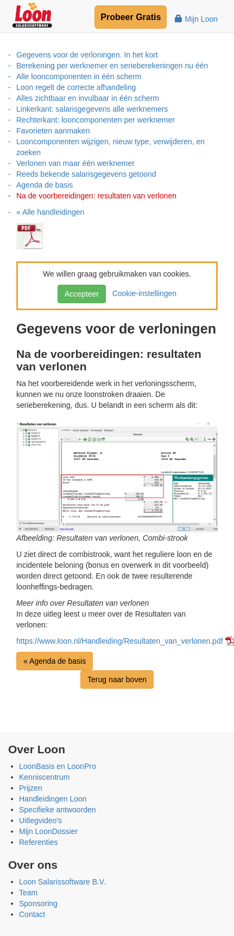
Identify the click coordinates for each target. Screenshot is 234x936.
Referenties (38, 842)
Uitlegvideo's (40, 820)
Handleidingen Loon (53, 798)
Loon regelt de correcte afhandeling (76, 87)
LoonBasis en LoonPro (57, 766)
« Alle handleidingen (50, 212)
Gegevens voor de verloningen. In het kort (87, 54)
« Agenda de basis (54, 661)
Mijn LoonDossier (48, 831)
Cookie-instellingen (142, 293)
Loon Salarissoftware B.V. (62, 881)
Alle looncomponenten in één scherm (78, 76)
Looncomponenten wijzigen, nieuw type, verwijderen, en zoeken (110, 147)
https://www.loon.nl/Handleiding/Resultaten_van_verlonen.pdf (119, 641)
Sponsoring (38, 903)
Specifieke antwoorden (57, 809)
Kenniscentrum (44, 777)
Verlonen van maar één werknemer (75, 163)
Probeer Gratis (130, 17)
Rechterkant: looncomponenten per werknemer (95, 120)
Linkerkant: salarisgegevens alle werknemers (92, 109)
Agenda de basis (44, 185)
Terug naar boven (117, 679)
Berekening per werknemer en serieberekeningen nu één (112, 65)
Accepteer (82, 294)
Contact (32, 914)
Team (28, 892)
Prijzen (30, 788)
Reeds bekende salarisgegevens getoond (86, 174)
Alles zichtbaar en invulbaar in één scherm (87, 98)
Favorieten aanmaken (53, 130)
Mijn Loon (196, 19)
